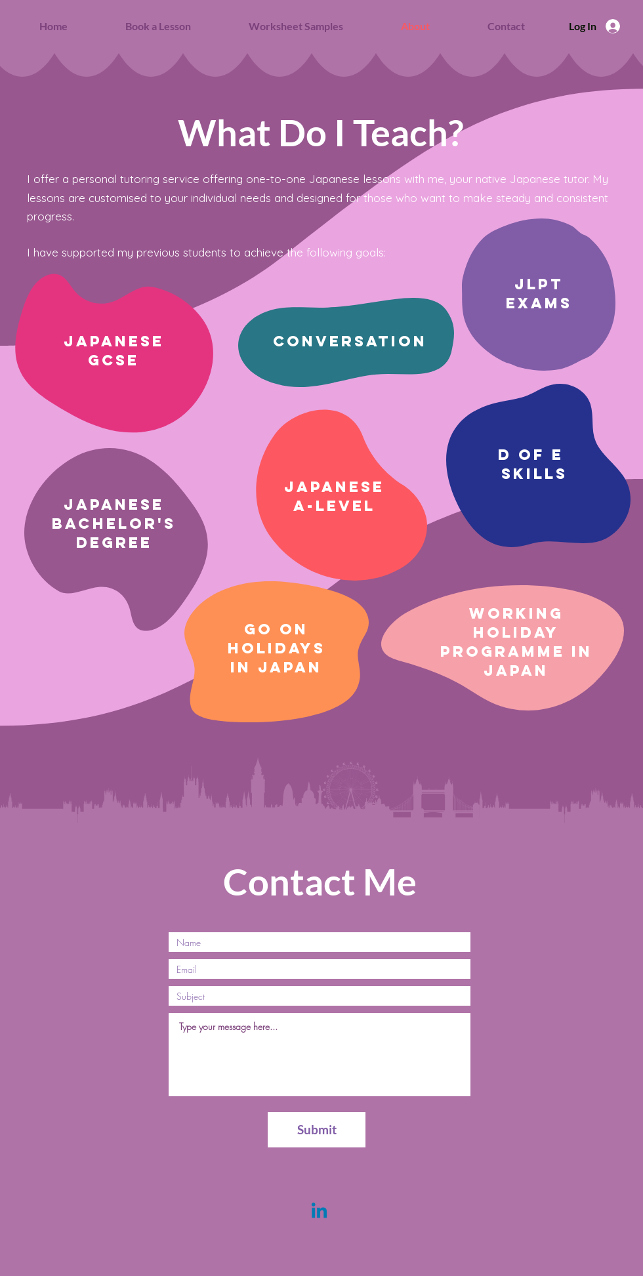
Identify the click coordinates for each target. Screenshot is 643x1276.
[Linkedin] (319, 1212)
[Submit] (316, 1129)
